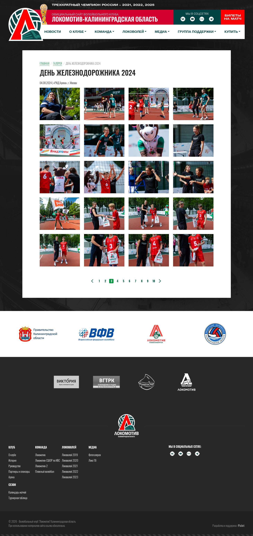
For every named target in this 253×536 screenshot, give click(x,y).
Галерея (57, 63)
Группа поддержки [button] (195, 31)
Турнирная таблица (17, 498)
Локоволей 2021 (70, 466)
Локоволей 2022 (70, 471)
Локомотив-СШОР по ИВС (47, 460)
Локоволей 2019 (70, 455)
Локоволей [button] (133, 31)
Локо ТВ (92, 460)
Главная (44, 63)
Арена (11, 477)
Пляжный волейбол (44, 471)
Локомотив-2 (41, 466)
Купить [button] (231, 31)
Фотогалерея (95, 455)
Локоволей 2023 (70, 477)
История (12, 460)
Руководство (14, 466)
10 (153, 281)
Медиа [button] (161, 31)
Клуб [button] (11, 447)
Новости (52, 31)
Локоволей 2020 (70, 460)
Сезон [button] (12, 485)
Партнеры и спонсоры (19, 471)
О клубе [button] (76, 31)
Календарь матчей (17, 492)
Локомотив (40, 455)
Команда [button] (103, 31)
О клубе (12, 455)
